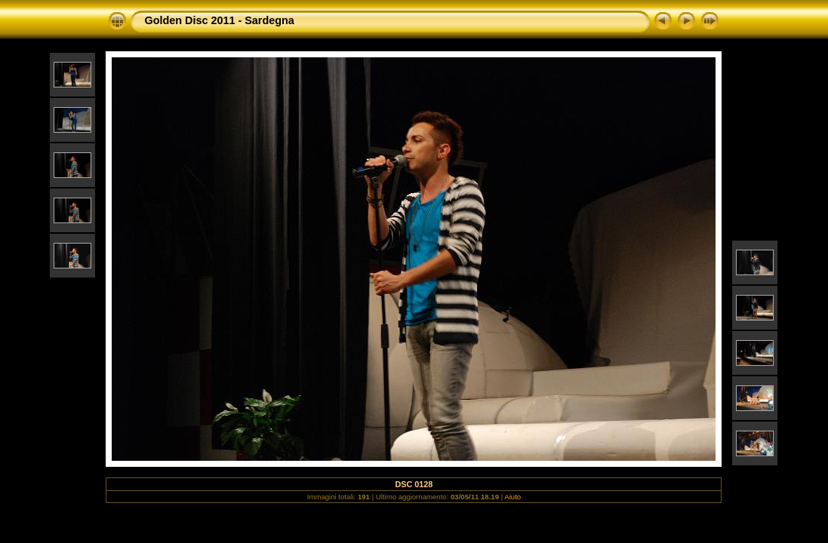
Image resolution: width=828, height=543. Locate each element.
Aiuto (512, 496)
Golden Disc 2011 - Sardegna (219, 20)
